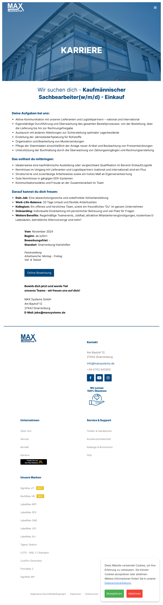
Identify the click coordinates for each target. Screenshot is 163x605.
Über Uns (25, 430)
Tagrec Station (28, 544)
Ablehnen (134, 593)
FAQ (89, 455)
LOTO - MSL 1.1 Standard (34, 552)
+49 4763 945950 (99, 369)
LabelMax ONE (28, 520)
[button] (155, 7)
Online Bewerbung (39, 272)
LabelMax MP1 (28, 504)
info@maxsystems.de (100, 363)
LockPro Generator (31, 560)
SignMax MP (27, 576)
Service (24, 439)
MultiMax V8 (27, 496)
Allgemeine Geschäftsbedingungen (48, 594)
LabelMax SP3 (28, 512)
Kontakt (24, 447)
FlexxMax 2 (26, 568)
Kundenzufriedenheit (99, 439)
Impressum (75, 594)
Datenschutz (91, 594)
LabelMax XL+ (28, 536)
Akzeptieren (114, 593)
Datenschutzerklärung (118, 582)
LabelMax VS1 (28, 528)
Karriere (24, 455)
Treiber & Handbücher (99, 430)
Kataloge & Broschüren (100, 447)
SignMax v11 (27, 488)
